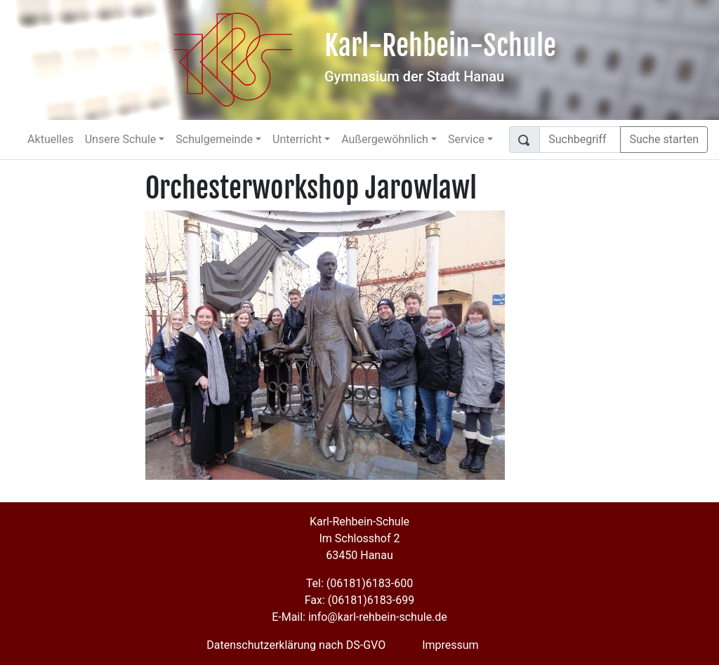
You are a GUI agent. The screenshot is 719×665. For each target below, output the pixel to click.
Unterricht (297, 139)
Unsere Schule (121, 139)
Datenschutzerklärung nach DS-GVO (295, 645)
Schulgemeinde (214, 139)
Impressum (450, 645)
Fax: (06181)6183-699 (359, 600)
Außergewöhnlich (384, 139)
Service (466, 139)
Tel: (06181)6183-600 (359, 583)
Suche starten (664, 139)
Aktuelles (50, 139)
